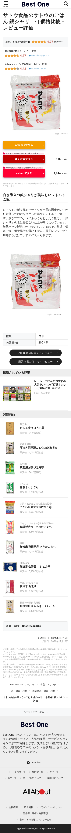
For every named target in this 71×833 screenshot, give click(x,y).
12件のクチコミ (38, 68)
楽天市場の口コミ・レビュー (35, 361)
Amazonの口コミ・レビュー (35, 352)
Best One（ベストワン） (22, 684)
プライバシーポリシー (50, 807)
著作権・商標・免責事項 (35, 813)
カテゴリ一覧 (19, 772)
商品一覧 (12, 778)
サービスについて (32, 778)
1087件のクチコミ (39, 55)
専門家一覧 (37, 772)
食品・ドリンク (48, 684)
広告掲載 (28, 807)
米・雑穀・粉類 (19, 691)
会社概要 (13, 807)
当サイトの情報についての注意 (35, 819)
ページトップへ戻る (33, 712)
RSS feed (36, 762)
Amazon (64, 133)
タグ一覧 (54, 772)
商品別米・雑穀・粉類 (43, 691)
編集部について (55, 778)
